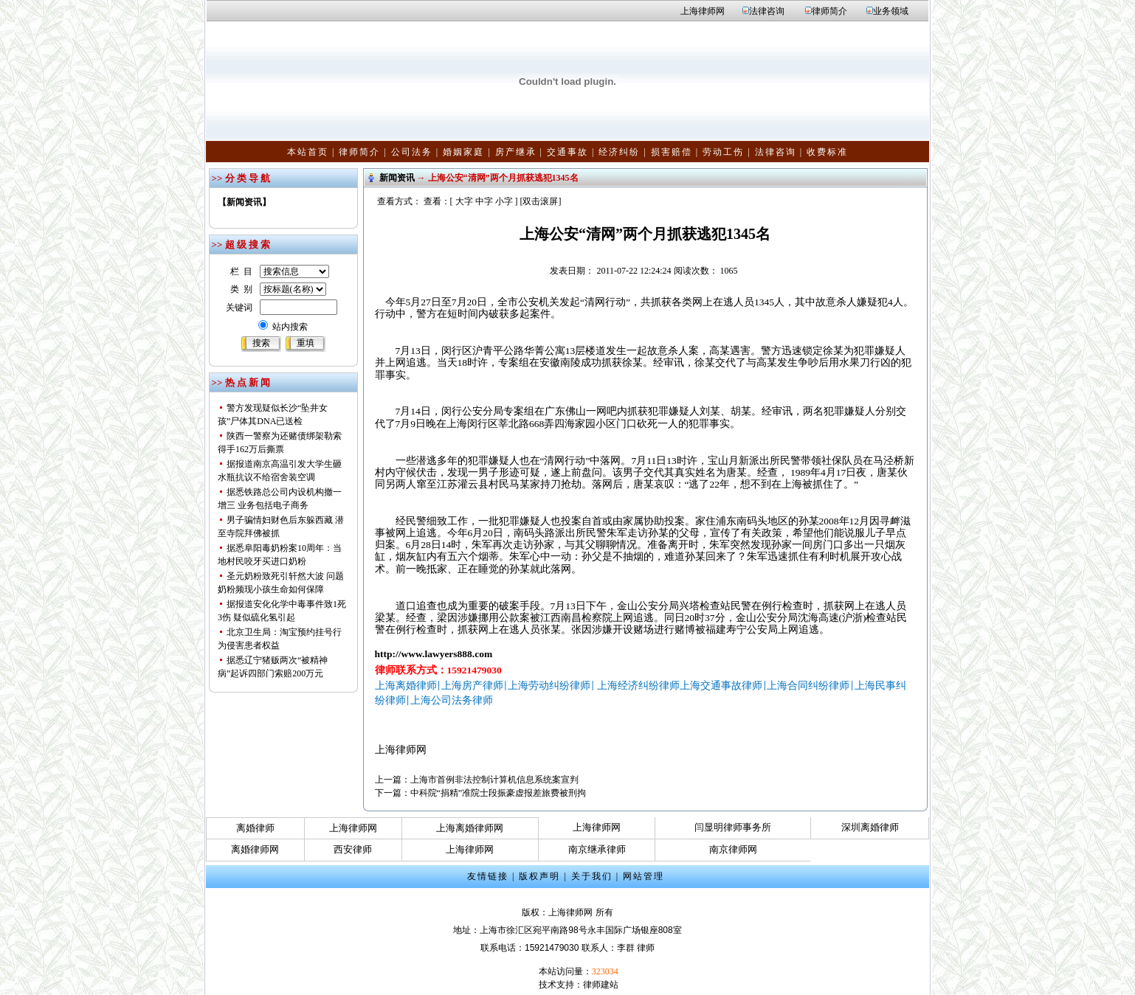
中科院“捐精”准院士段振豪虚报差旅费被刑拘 (498, 793)
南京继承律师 (597, 849)
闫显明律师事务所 (732, 827)
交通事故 (567, 152)
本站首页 (307, 152)
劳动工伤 (723, 152)
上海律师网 (702, 11)
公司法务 (411, 152)
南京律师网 (733, 849)
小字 (504, 201)
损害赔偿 (671, 152)
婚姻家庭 (463, 152)
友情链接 (487, 876)
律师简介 (829, 11)
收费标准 (827, 152)
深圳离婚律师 (870, 827)
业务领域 (890, 11)
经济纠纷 (619, 152)
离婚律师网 (255, 849)
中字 (484, 201)
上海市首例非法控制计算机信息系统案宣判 (494, 779)
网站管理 (643, 876)
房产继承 (516, 152)
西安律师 (353, 849)
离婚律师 (255, 827)
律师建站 (600, 985)
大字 (464, 201)
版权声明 (539, 876)
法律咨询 (766, 11)
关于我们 (592, 876)
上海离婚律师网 (469, 827)
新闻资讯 (397, 178)
